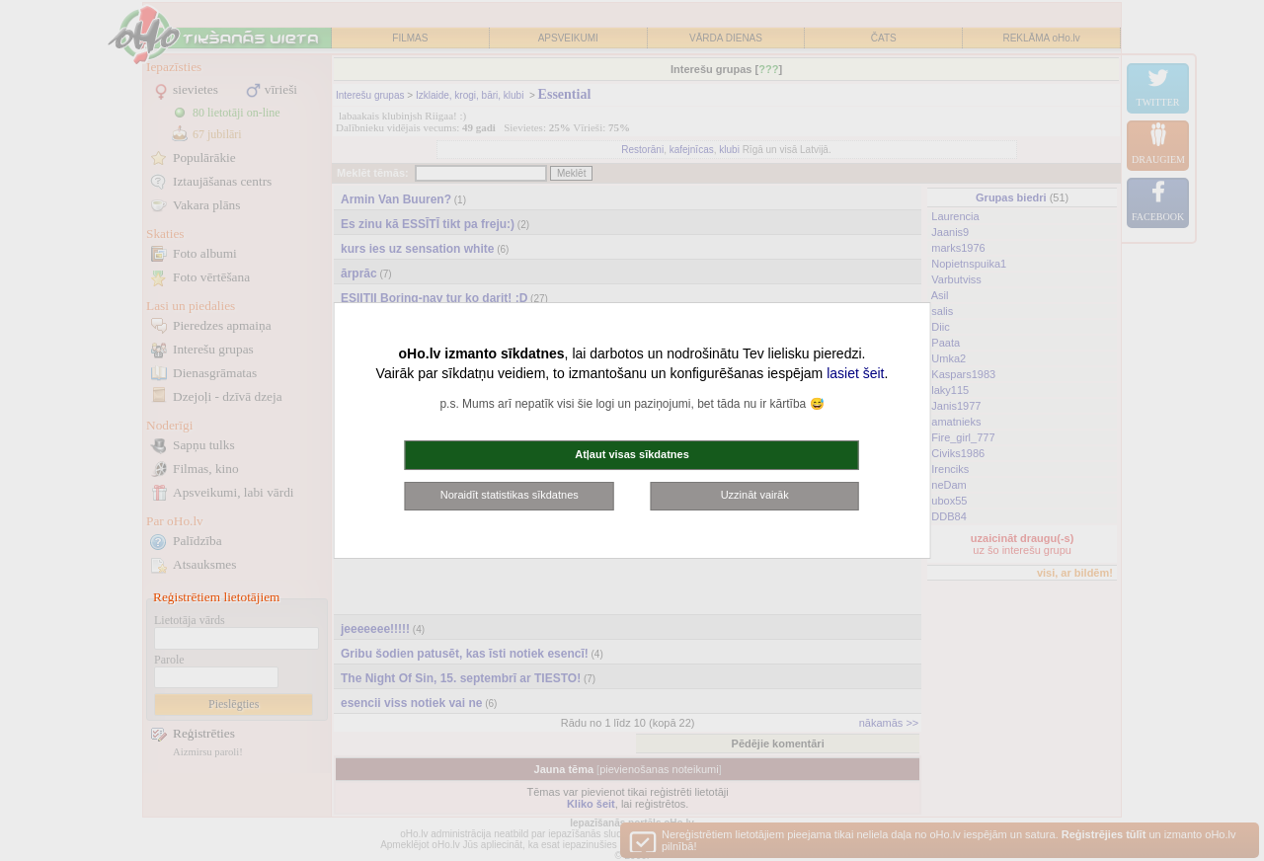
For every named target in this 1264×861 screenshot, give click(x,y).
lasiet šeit (855, 373)
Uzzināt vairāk (755, 495)
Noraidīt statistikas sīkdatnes (509, 495)
